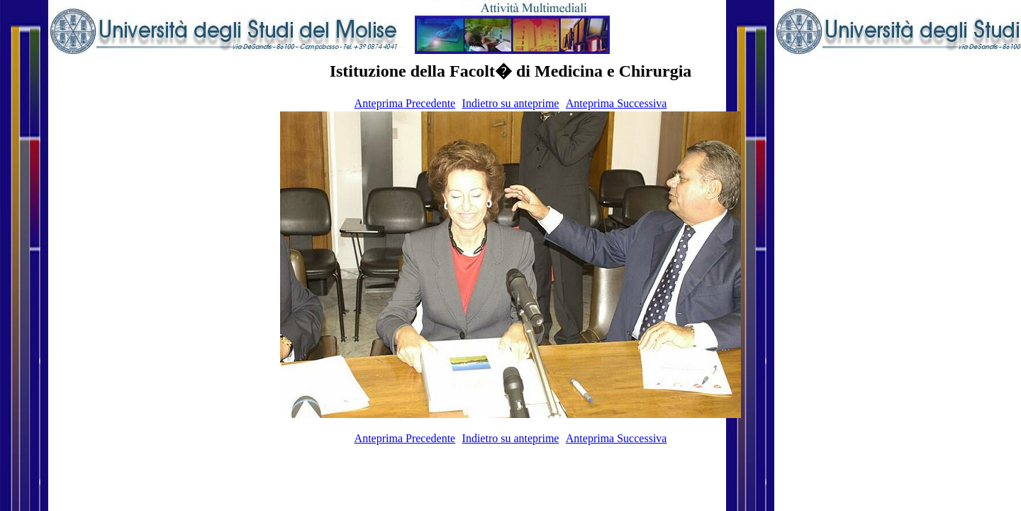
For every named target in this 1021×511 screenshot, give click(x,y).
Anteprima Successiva (616, 103)
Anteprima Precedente (405, 103)
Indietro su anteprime (510, 103)
